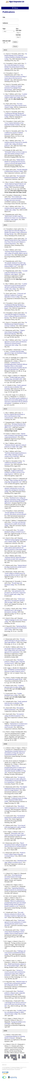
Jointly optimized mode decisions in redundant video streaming (15, 387)
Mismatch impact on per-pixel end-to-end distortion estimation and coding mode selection (15, 983)
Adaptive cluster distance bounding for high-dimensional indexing (14, 332)
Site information (17, 1069)
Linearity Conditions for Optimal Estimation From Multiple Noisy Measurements (13, 87)
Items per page (7, 40)
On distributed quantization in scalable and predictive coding (14, 817)
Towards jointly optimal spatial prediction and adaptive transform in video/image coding (15, 547)
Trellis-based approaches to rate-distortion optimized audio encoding (14, 600)
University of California (15, 1067)
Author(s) (5, 23)
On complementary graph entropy (13, 679)
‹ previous (13, 1055)
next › (23, 1057)
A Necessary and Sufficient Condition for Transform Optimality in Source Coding (15, 295)
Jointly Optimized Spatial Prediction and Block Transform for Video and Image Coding (15, 185)
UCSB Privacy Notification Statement (8, 1069)
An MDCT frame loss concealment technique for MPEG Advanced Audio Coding (15, 1012)
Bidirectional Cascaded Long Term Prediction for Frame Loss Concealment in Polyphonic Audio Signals (15, 217)
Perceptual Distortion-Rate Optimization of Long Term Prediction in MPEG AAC (15, 425)
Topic (4, 28)
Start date (18, 30)
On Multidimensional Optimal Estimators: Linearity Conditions (15, 324)
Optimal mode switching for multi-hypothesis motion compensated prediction (15, 435)
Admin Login (4, 1064)
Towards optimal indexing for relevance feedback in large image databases (15, 640)
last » (15, 1059)
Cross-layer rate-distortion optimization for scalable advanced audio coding (15, 523)
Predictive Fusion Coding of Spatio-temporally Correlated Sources (14, 854)
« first (6, 1055)
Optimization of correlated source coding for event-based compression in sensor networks (15, 725)
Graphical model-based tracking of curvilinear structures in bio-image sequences (14, 472)
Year (17, 28)
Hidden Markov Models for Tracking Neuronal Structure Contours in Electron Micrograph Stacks (14, 161)
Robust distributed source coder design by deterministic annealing (15, 610)
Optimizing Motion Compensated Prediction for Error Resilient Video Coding (15, 627)
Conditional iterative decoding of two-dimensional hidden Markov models (15, 800)
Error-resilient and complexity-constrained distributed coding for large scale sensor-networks (15, 198)
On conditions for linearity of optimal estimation (14, 462)
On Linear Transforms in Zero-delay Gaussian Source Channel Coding (15, 105)
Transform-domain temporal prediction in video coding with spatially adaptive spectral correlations (15, 253)
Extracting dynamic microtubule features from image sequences (13, 876)
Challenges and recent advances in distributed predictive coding (14, 952)
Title (4, 17)
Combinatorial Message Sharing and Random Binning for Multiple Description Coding (15, 115)
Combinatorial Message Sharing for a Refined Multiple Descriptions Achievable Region (15, 306)
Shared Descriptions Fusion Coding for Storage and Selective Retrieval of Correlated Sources (15, 844)
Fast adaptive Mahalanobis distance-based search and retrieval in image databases (15, 788)
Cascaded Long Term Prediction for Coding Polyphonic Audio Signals (15, 272)
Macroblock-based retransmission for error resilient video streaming (15, 807)
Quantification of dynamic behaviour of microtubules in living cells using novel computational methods (14, 753)
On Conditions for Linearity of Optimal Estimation (15, 132)
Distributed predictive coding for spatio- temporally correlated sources (14, 661)
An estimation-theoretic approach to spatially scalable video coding (15, 208)
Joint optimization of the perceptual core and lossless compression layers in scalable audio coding (15, 592)
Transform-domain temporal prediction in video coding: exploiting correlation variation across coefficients (15, 454)
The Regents (8, 1067)
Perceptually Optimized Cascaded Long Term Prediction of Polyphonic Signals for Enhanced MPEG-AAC (15, 264)
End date (18, 35)
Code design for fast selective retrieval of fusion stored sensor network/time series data (15, 1004)
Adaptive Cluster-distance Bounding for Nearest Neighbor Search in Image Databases (14, 931)
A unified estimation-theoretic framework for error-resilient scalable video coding (15, 95)
